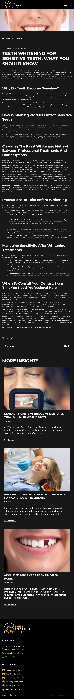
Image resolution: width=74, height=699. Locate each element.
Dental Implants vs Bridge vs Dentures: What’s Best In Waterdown (34, 415)
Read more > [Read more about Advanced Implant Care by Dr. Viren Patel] (10, 604)
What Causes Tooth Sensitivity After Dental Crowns (31, 327)
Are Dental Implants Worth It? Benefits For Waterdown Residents (34, 496)
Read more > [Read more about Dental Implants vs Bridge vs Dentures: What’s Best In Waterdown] (10, 439)
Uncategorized (23, 48)
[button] (65, 5)
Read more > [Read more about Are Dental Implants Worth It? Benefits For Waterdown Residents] (10, 520)
